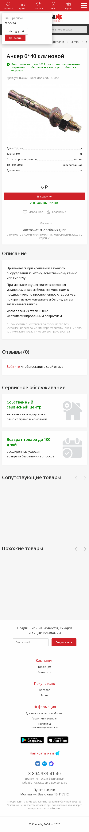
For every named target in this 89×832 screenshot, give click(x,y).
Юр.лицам (44, 667)
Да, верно (15, 38)
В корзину (44, 196)
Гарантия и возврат (44, 718)
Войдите (13, 366)
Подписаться (64, 642)
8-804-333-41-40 (44, 773)
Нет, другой (16, 31)
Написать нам (42, 753)
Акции (44, 695)
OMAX (55, 78)
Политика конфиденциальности (45, 725)
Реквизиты (45, 672)
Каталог (44, 690)
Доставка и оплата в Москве (44, 713)
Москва (45, 223)
